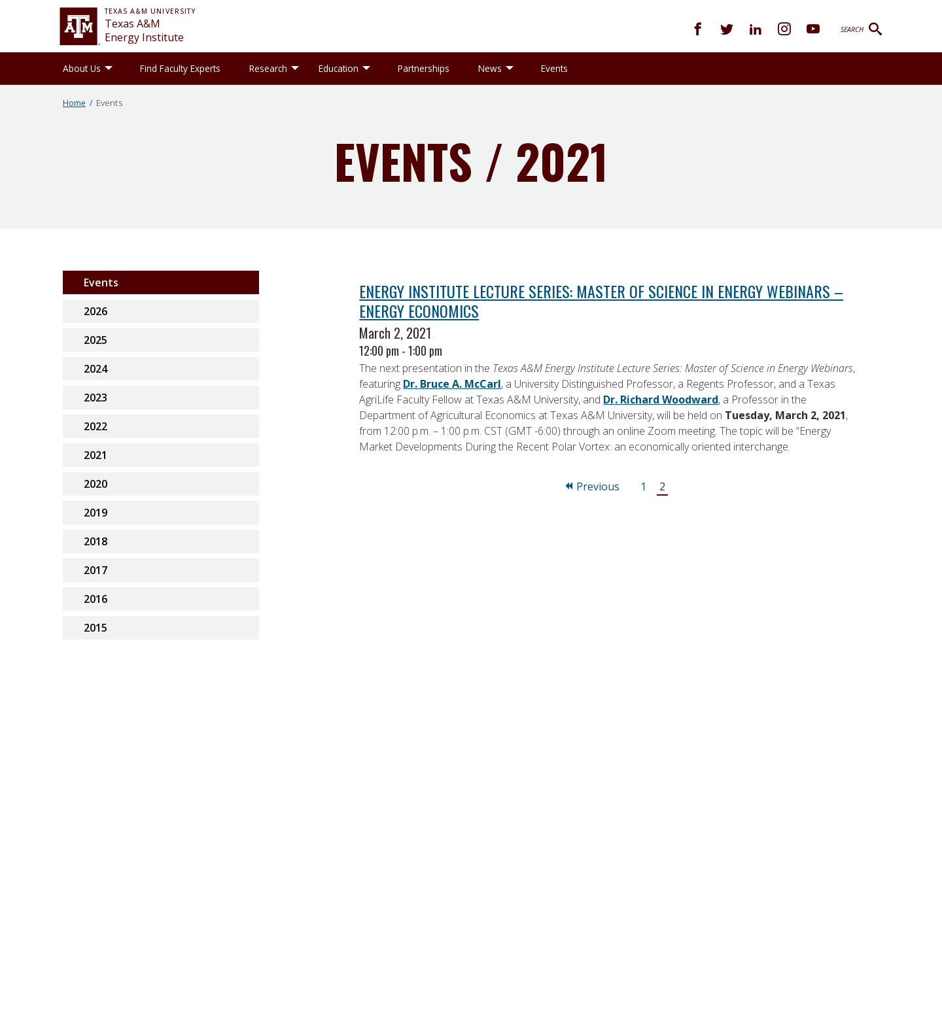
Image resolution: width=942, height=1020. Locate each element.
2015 (95, 627)
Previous (591, 486)
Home (74, 103)
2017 (95, 570)
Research (268, 68)
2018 (95, 541)
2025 (95, 340)
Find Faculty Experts (180, 68)
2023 (95, 397)
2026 (95, 311)
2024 (95, 369)
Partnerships (423, 68)
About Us (82, 68)
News (490, 68)
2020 (95, 484)
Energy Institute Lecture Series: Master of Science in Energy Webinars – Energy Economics (601, 300)
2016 (95, 599)
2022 (95, 426)
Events (554, 68)
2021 (95, 455)
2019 (95, 512)
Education (338, 68)
